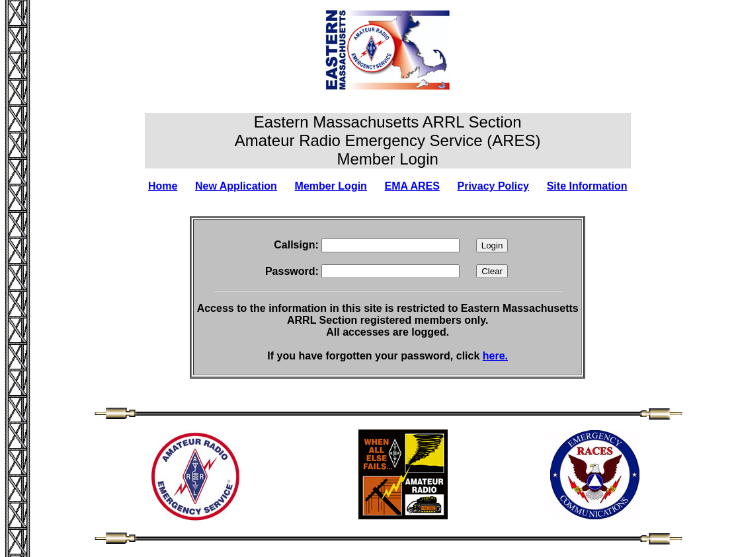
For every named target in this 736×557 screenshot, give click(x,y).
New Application (236, 186)
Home (162, 186)
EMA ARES (412, 186)
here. (495, 355)
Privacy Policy (494, 186)
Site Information (587, 186)
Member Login (331, 186)
